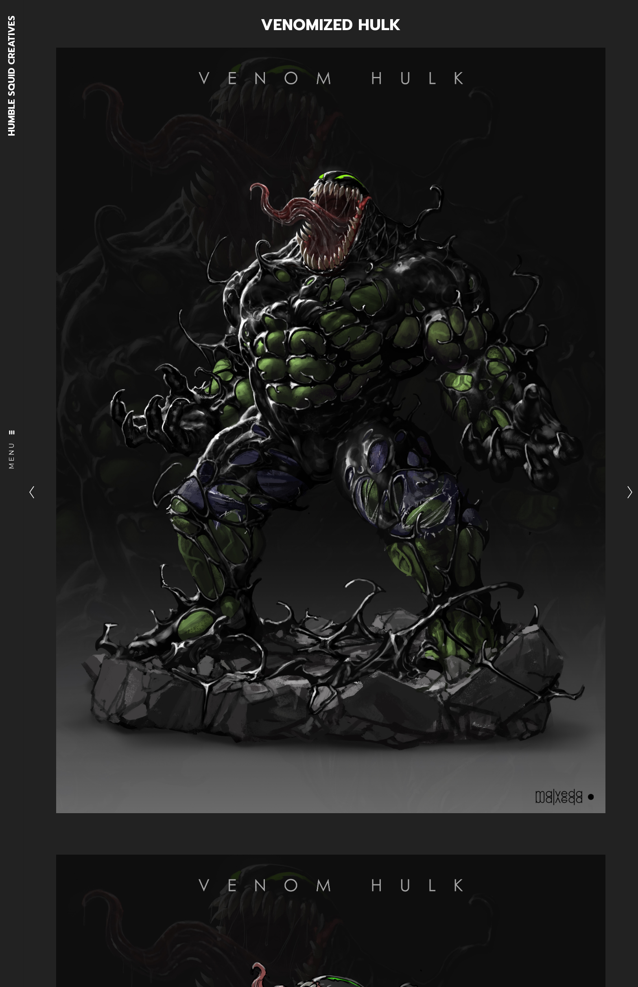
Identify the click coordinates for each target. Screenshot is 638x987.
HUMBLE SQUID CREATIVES (12, 75)
